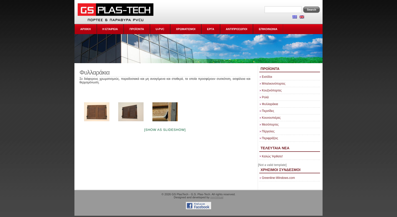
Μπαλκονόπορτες (273, 83)
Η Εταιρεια (110, 29)
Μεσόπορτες (270, 124)
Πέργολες (268, 131)
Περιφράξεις (270, 138)
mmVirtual (216, 197)
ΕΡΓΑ (210, 29)
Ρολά (265, 97)
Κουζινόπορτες (272, 90)
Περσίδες (268, 111)
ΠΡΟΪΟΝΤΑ (136, 29)
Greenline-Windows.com (278, 178)
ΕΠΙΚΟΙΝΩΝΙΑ (268, 29)
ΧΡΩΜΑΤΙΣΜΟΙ (185, 29)
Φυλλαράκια (270, 104)
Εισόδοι (267, 77)
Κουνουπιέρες (271, 117)
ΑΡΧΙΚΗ (85, 29)
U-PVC (160, 29)
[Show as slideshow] (165, 130)
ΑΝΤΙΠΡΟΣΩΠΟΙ (236, 29)
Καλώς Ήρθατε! (272, 156)
